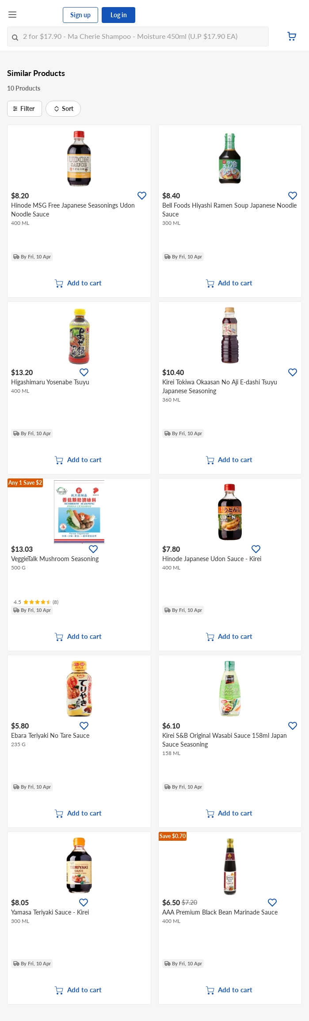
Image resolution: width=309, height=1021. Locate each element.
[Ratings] (36, 602)
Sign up (80, 15)
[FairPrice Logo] (40, 15)
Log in (119, 15)
